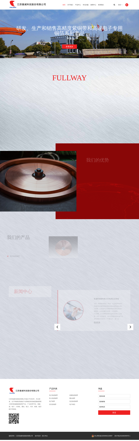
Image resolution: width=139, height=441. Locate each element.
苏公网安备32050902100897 (102, 437)
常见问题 (85, 5)
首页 (64, 5)
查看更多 (69, 47)
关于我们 (70, 5)
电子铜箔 (72, 405)
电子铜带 (52, 402)
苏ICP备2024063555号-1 (122, 437)
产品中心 (78, 5)
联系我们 (101, 5)
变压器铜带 (52, 405)
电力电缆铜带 (53, 396)
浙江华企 (45, 437)
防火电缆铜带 (53, 399)
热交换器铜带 (73, 402)
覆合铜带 (72, 399)
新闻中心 (93, 5)
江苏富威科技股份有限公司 (24, 437)
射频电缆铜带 (73, 396)
